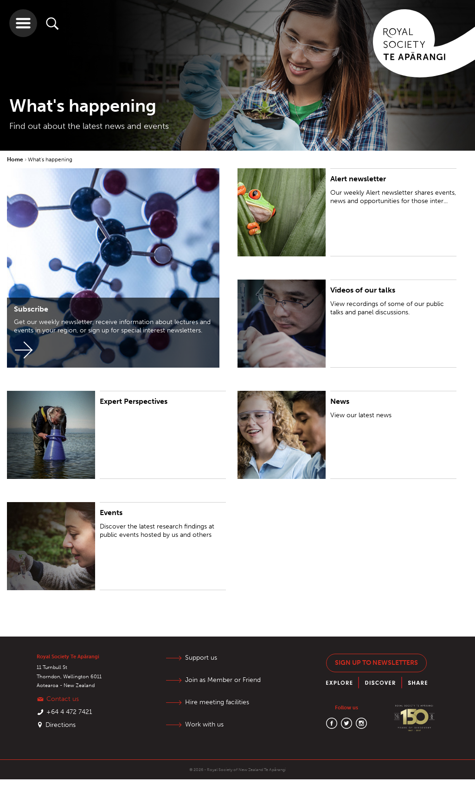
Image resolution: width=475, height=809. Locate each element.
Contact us (62, 699)
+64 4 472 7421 (69, 712)
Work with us (204, 724)
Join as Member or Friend (223, 680)
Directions (60, 725)
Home (16, 159)
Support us (201, 658)
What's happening (50, 159)
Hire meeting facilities (217, 702)
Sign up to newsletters (376, 663)
